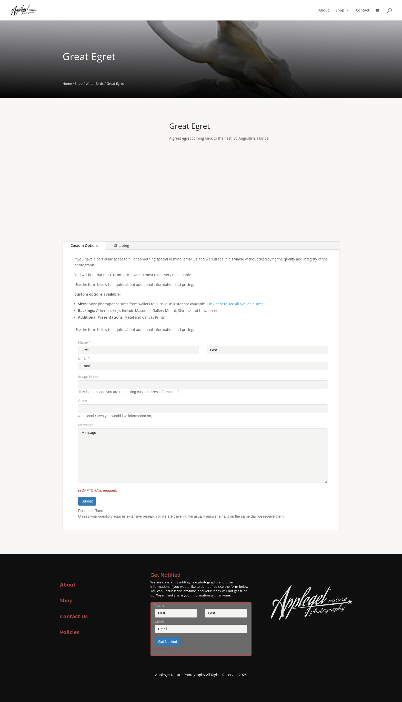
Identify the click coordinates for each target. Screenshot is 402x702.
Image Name (88, 377)
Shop (340, 10)
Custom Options (84, 245)
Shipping (121, 245)
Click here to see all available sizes (235, 303)
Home (67, 83)
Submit (87, 501)
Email (83, 358)
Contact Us (74, 616)
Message (85, 425)
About (323, 10)
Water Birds (95, 83)
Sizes (82, 401)
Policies (69, 632)
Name (84, 342)
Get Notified (167, 642)
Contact (362, 10)
